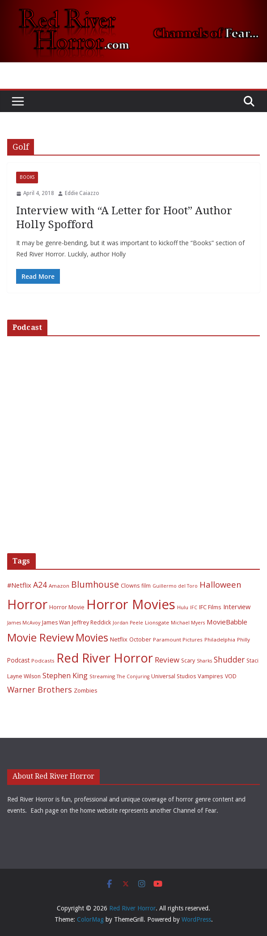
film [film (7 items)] (146, 585)
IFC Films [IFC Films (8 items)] (210, 607)
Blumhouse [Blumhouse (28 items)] (95, 584)
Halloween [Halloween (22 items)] (220, 584)
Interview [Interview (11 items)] (236, 606)
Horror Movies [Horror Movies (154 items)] (130, 604)
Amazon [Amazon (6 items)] (59, 585)
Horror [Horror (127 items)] (27, 604)
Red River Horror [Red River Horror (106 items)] (104, 658)
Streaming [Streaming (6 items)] (102, 676)
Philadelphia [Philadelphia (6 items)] (219, 639)
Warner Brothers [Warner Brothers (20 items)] (39, 689)
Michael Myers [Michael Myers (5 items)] (188, 623)
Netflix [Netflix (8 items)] (118, 639)
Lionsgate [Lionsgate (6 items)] (157, 622)
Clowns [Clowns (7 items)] (130, 585)
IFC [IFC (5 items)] (193, 607)
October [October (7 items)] (140, 639)
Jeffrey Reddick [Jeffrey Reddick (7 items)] (91, 622)
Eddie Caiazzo (82, 193)
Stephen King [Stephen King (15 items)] (65, 675)
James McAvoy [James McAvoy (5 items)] (23, 623)
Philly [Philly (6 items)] (243, 639)
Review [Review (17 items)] (167, 659)
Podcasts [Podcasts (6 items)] (43, 660)
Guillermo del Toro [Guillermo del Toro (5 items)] (175, 586)
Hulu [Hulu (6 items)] (182, 607)
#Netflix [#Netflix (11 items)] (19, 585)
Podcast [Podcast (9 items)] (18, 660)
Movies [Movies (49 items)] (92, 638)
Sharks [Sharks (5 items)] (204, 661)
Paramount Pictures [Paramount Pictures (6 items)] (178, 639)
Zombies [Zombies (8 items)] (85, 690)
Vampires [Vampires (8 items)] (210, 676)
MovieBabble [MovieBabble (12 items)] (227, 621)
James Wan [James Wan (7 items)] (56, 622)
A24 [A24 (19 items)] (40, 584)
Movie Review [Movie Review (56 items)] (40, 637)
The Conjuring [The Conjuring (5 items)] (133, 676)
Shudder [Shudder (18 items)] (229, 659)
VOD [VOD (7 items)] (231, 676)
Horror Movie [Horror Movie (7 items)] (67, 607)
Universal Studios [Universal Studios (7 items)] (173, 676)
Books (27, 177)
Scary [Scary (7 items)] (188, 660)
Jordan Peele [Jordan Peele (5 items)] (128, 623)
